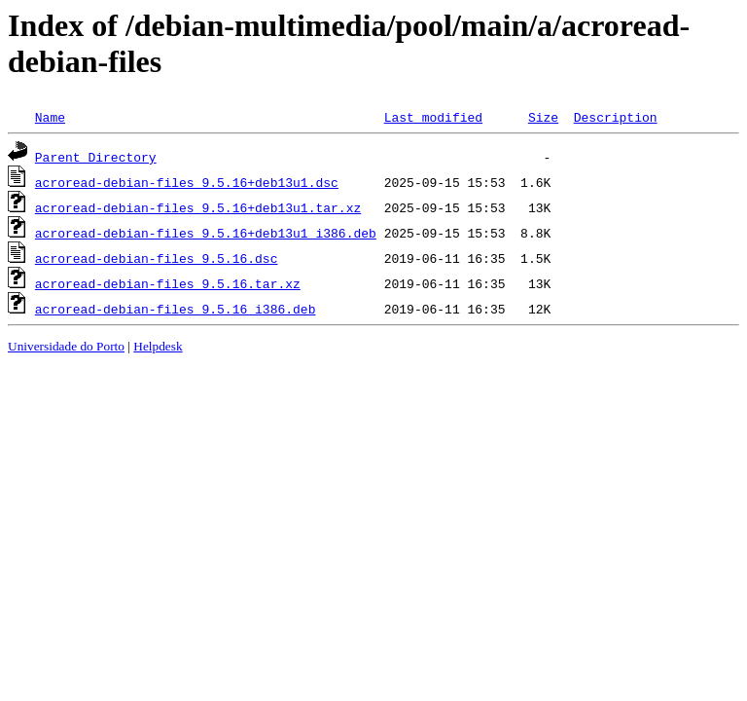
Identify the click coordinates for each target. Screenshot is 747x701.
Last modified (433, 117)
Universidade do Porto (66, 346)
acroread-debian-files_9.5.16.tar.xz (168, 283)
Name (50, 117)
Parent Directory (96, 157)
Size (543, 117)
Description (616, 117)
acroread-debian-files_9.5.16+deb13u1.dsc (186, 182)
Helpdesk (157, 346)
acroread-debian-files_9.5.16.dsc (156, 258)
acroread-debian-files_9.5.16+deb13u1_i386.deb (205, 232)
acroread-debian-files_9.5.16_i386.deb (175, 308)
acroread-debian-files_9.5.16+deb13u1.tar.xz (198, 207)
